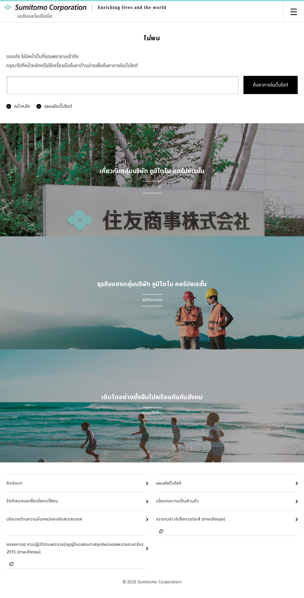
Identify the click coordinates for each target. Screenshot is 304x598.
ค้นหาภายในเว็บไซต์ (270, 85)
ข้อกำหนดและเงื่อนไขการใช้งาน (32, 501)
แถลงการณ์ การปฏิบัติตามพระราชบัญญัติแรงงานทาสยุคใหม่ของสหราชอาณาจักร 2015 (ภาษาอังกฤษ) (75, 548)
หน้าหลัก (18, 106)
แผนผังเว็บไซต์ (54, 106)
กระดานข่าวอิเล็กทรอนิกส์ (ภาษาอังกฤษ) (190, 519)
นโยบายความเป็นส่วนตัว (177, 501)
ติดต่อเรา (14, 483)
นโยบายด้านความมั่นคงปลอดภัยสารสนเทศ (44, 519)
